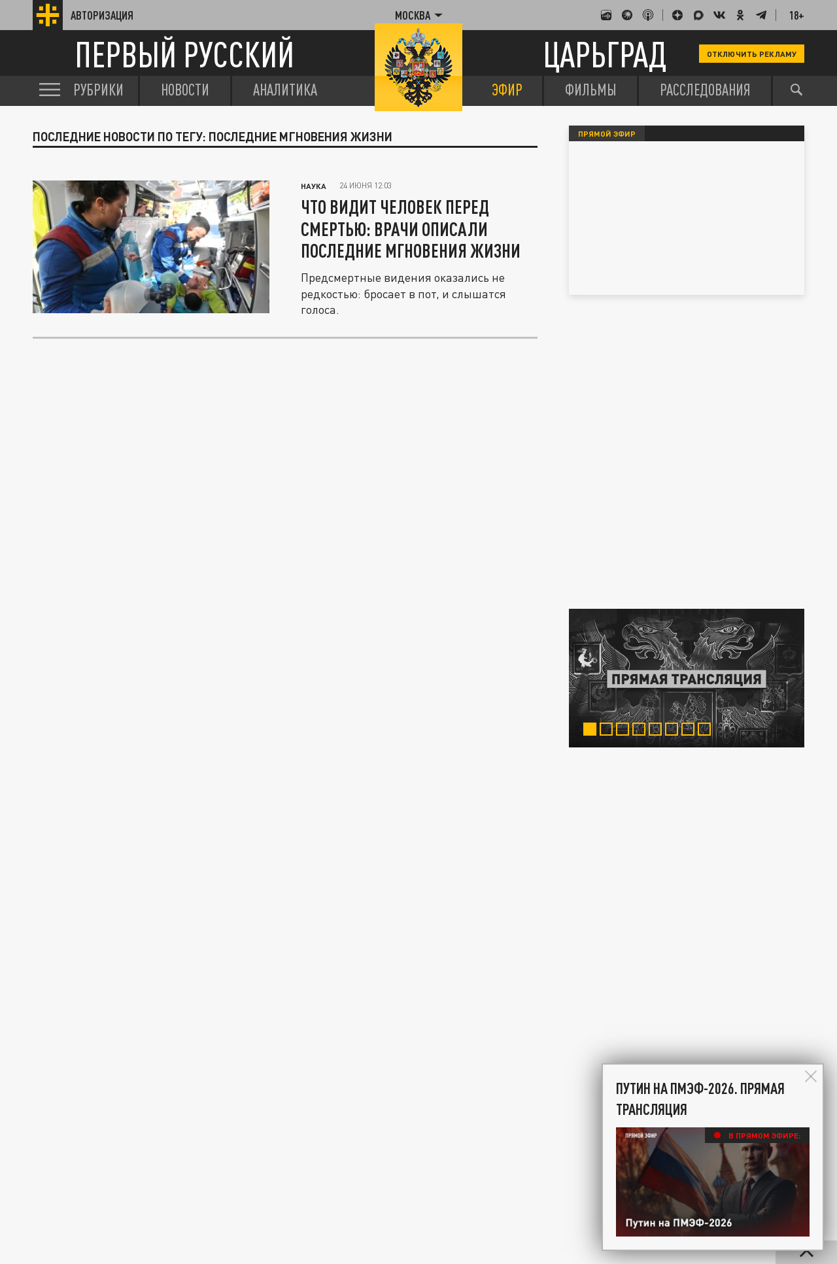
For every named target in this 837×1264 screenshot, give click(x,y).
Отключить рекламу (751, 53)
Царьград (604, 54)
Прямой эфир (607, 133)
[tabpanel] (686, 678)
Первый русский (184, 54)
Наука (313, 185)
